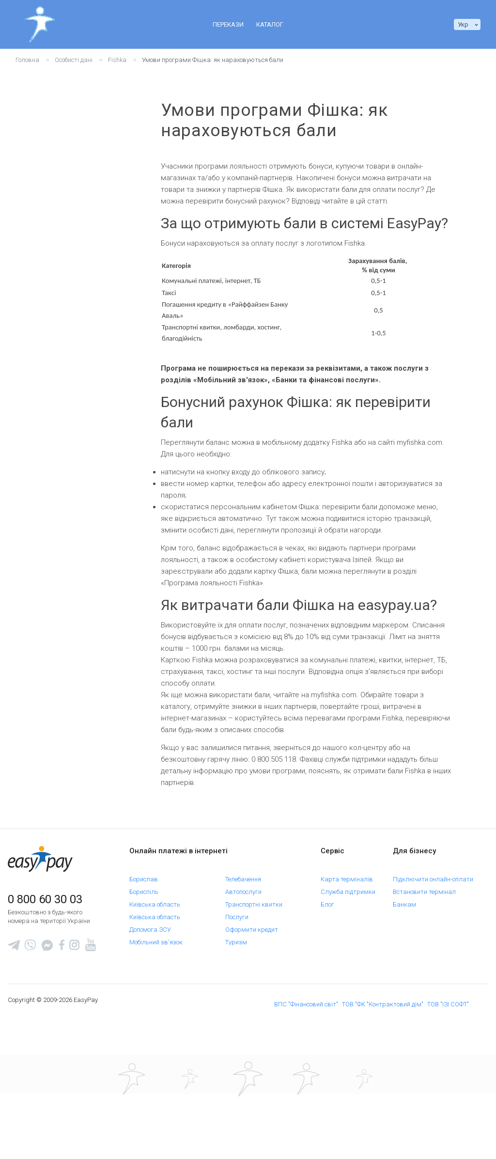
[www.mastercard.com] (132, 1134)
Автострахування (155, 1039)
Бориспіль (143, 888)
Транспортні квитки (253, 900)
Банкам (404, 900)
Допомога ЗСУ (150, 925)
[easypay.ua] (40, 858)
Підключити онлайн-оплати (433, 875)
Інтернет (141, 988)
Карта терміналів (347, 875)
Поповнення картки (157, 1001)
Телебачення (243, 875)
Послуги (236, 913)
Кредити (141, 1014)
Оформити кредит (251, 925)
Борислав (143, 875)
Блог (327, 900)
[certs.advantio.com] (364, 1134)
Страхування (244, 1014)
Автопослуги (243, 888)
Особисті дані (74, 59)
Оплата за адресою (158, 976)
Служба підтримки (348, 888)
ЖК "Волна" (145, 951)
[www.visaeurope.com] (189, 1134)
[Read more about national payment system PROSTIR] (248, 1134)
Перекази (228, 24)
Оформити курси (249, 951)
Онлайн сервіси (247, 963)
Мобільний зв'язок (156, 938)
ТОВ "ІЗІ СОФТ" (448, 1080)
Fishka (117, 59)
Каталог (269, 24)
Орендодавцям (414, 913)
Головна (27, 59)
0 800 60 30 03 (45, 899)
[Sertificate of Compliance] (306, 1134)
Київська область (154, 900)
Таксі (136, 1026)
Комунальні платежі (158, 963)
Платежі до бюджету (254, 976)
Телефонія (239, 1001)
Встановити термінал (424, 888)
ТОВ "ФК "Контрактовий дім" (382, 1080)
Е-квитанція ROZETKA (338, 916)
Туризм (236, 938)
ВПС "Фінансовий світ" (306, 1080)
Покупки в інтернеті (253, 988)
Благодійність (245, 1026)
